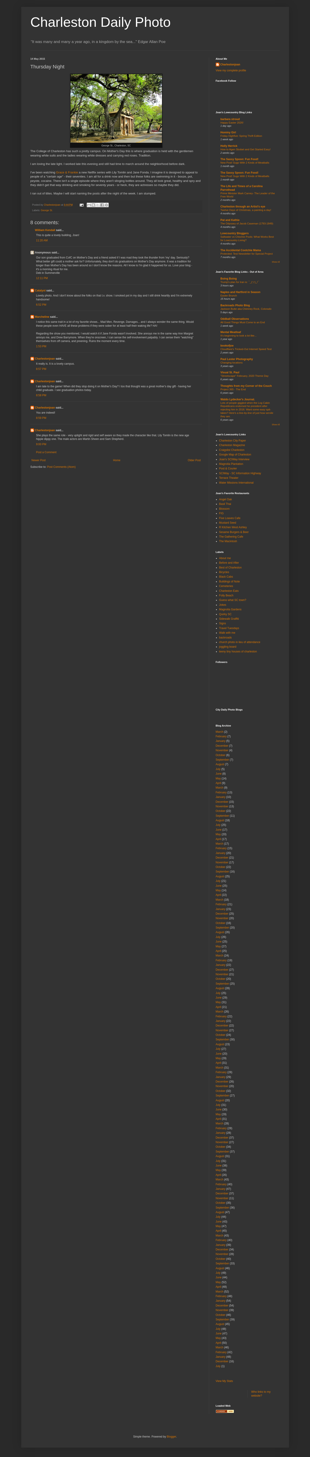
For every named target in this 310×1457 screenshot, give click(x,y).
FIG (221, 513)
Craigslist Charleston (232, 450)
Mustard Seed (227, 522)
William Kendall (45, 230)
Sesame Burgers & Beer (234, 532)
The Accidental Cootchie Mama (241, 250)
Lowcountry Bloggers (235, 233)
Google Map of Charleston (235, 454)
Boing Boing (229, 278)
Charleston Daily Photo (100, 22)
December (222, 745)
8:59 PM (41, 418)
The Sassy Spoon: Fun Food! (240, 159)
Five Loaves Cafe (229, 518)
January (221, 741)
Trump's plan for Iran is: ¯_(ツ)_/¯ (240, 282)
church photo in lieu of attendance (239, 642)
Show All (276, 262)
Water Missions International (236, 482)
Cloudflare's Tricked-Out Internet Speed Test (246, 349)
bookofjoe (227, 345)
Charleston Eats (229, 590)
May (218, 778)
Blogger (171, 1436)
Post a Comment (46, 452)
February (221, 736)
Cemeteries (226, 586)
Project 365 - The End (233, 389)
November (222, 750)
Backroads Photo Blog (235, 305)
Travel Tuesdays (229, 628)
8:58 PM (41, 395)
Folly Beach (226, 595)
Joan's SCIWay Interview (234, 459)
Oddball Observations (235, 318)
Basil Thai (225, 504)
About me (225, 558)
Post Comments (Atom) (61, 467)
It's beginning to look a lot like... (239, 335)
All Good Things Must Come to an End (243, 322)
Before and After (229, 562)
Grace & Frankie (67, 172)
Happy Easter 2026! (232, 122)
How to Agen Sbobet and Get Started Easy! (246, 149)
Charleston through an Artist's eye (243, 206)
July (218, 769)
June (219, 773)
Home (116, 460)
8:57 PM (41, 369)
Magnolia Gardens (230, 609)
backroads (225, 637)
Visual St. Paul (230, 372)
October (221, 755)
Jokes (222, 604)
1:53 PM (41, 346)
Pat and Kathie (230, 220)
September (222, 759)
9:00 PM (41, 444)
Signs (222, 623)
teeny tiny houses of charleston (238, 651)
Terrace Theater (229, 477)
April (218, 783)
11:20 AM (42, 240)
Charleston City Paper (232, 440)
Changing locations (232, 362)
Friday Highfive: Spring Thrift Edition (241, 136)
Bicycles (224, 572)
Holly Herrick (229, 146)
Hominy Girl (228, 132)
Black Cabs (226, 576)
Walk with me (227, 632)
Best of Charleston (230, 567)
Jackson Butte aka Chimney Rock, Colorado (246, 308)
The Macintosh (228, 541)
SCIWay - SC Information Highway (240, 473)
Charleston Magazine (232, 445)
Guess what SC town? (232, 600)
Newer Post (39, 460)
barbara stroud (230, 119)
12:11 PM (42, 278)
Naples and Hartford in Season (241, 292)
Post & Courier (228, 468)
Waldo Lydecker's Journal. (238, 399)
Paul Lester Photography (237, 359)
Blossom (224, 508)
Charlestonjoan (45, 358)
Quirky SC (225, 614)
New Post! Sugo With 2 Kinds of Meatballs (245, 162)
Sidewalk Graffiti (229, 618)
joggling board (227, 646)
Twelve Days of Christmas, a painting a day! (246, 210)
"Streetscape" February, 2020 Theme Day (245, 375)
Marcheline (42, 316)
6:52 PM (41, 304)
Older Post (194, 460)
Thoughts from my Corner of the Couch (246, 386)
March (219, 731)
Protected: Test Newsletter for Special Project (247, 253)
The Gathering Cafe (231, 536)
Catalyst (40, 290)
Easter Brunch (229, 295)
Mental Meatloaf (231, 332)
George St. (47, 210)
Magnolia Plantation (231, 464)
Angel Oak (225, 499)
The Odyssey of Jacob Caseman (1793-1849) (247, 223)
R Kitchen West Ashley (233, 527)
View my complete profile (231, 70)
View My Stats (224, 1381)
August (220, 764)
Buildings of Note (229, 581)
